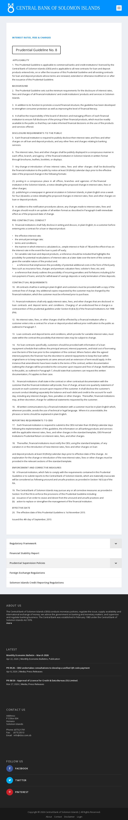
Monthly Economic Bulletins (34, 658)
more (9, 623)
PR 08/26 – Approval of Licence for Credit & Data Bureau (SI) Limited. (42, 680)
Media (22, 671)
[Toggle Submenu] (116, 543)
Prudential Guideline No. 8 (36, 50)
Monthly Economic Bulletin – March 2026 (27, 655)
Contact (58, 816)
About (49, 816)
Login (79, 816)
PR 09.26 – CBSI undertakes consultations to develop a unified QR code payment (48, 667)
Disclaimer (69, 816)
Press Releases (34, 671)
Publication (54, 658)
